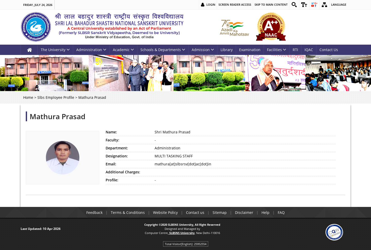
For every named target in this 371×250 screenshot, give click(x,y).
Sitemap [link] (220, 212)
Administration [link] (91, 49)
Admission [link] (203, 49)
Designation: (117, 156)
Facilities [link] (276, 49)
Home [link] (28, 97)
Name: (111, 132)
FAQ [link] (281, 212)
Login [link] (210, 4)
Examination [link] (249, 49)
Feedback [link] (94, 212)
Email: (111, 164)
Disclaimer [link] (244, 212)
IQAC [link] (309, 49)
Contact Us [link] (328, 49)
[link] (294, 4)
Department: (117, 148)
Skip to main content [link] (271, 4)
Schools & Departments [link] (162, 49)
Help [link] (265, 212)
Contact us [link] (195, 212)
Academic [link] (123, 49)
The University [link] (55, 49)
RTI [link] (295, 49)
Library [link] (227, 49)
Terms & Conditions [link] (128, 212)
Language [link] (338, 4)
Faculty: (112, 140)
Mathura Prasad (57, 116)
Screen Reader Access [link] (234, 4)
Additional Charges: (123, 172)
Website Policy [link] (165, 212)
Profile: (112, 180)
